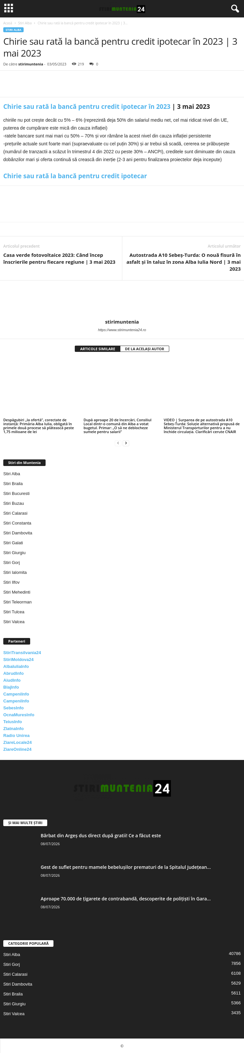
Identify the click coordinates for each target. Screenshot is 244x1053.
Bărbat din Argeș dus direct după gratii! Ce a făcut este (101, 835)
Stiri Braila (13, 483)
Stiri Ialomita (15, 572)
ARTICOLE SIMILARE (97, 348)
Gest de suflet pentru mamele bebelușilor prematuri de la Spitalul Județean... (126, 867)
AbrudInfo (13, 673)
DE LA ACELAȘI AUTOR (144, 348)
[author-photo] (122, 299)
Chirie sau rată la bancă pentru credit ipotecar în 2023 (87, 106)
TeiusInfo (12, 721)
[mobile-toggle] (8, 8)
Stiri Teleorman (17, 602)
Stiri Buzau (13, 503)
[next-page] (126, 442)
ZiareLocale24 (17, 742)
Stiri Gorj (11, 562)
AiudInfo (12, 680)
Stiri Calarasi (15, 513)
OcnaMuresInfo (18, 714)
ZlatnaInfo (13, 728)
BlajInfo (11, 687)
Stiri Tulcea (13, 611)
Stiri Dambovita (17, 532)
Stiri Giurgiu (14, 552)
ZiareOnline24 (17, 749)
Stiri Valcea (14, 621)
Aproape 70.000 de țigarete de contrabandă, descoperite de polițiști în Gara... (126, 898)
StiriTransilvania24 (22, 652)
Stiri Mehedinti (16, 592)
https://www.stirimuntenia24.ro (122, 330)
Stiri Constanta (17, 523)
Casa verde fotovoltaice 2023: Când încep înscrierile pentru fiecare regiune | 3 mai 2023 (59, 258)
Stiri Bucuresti (16, 493)
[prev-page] (118, 442)
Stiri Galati (13, 542)
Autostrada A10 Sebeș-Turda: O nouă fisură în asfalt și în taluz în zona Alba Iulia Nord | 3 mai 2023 (183, 262)
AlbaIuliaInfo (16, 666)
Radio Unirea (16, 735)
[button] (234, 9)
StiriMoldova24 (18, 659)
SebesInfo (13, 707)
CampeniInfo (16, 694)
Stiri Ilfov (11, 582)
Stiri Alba (24, 23)
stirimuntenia (30, 63)
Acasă (7, 23)
